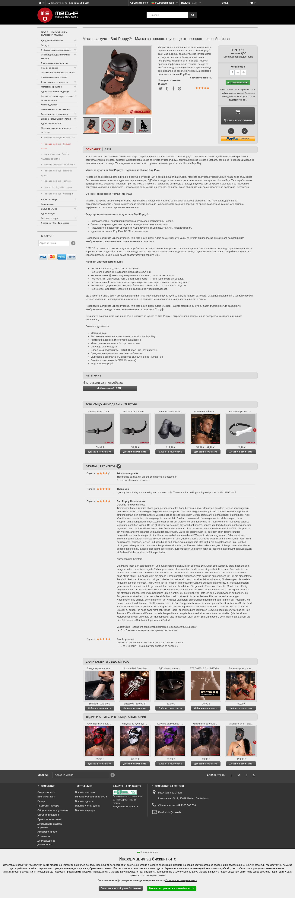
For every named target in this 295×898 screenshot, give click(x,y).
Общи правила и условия (52, 815)
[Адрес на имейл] (53, 243)
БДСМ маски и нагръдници (55, 91)
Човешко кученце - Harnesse (57, 180)
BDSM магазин (46, 802)
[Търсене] (192, 15)
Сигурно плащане (48, 820)
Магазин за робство (51, 86)
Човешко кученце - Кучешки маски (56, 146)
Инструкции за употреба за (103, 388)
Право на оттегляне (49, 824)
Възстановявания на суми (91, 802)
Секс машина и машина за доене (58, 72)
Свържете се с (139, 2)
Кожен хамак (48, 204)
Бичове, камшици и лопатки (56, 118)
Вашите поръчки (85, 797)
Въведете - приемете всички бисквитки (171, 888)
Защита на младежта (125, 811)
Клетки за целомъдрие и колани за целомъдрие (58, 98)
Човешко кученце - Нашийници (59, 164)
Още (255, 435)
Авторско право (47, 837)
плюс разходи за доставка (238, 56)
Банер (41, 806)
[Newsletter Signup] (73, 243)
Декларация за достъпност (46, 848)
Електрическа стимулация (54, 114)
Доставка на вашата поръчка (49, 831)
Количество (238, 66)
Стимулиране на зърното (54, 82)
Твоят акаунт (83, 791)
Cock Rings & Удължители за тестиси (55, 56)
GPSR (108, 155)
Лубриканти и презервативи (56, 49)
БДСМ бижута (48, 213)
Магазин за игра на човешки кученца (56, 130)
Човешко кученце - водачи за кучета (56, 173)
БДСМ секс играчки (51, 123)
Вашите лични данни (87, 811)
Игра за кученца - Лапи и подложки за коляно (55, 156)
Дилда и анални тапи (52, 40)
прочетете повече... (201, 77)
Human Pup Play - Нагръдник (57, 187)
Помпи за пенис (49, 67)
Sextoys (45, 45)
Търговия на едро (48, 811)
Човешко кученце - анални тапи (59, 137)
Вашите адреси (84, 806)
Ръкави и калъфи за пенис (54, 63)
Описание (93, 155)
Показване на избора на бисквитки (121, 888)
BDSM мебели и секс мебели (55, 109)
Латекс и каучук (49, 199)
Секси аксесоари (49, 218)
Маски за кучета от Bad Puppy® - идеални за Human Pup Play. (123, 175)
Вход (225, 2)
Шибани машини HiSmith (54, 77)
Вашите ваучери (85, 815)
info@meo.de (174, 817)
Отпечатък (43, 841)
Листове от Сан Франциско (55, 222)
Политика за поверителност (181, 880)
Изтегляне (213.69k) (109, 393)
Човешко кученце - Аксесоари (58, 193)
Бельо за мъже (49, 208)
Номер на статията (169, 80)
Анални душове (49, 104)
